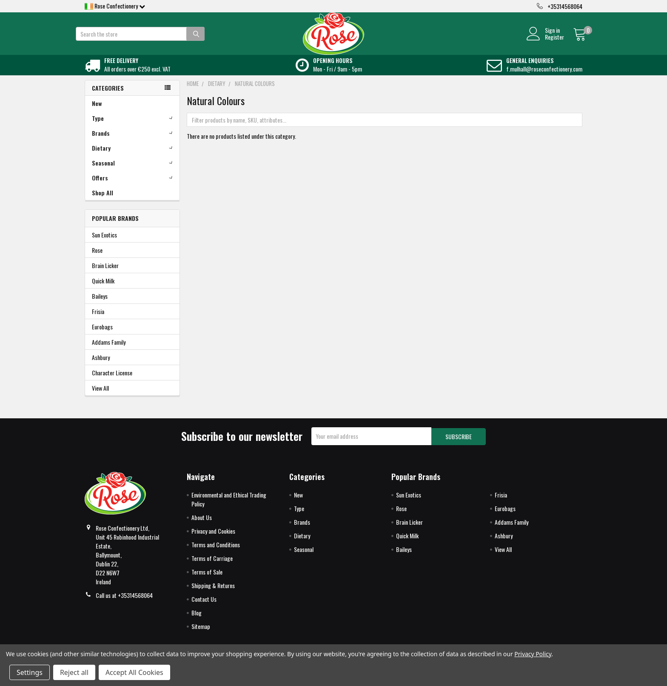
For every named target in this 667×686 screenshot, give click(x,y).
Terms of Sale (206, 580)
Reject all (74, 672)
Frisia (98, 320)
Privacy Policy (532, 654)
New (97, 112)
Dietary (134, 157)
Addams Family (108, 351)
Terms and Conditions (215, 553)
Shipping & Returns (213, 593)
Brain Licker (105, 274)
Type (134, 127)
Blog (196, 621)
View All (100, 397)
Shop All (102, 201)
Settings (30, 672)
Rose (97, 259)
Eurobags (102, 336)
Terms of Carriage (212, 566)
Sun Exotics (104, 244)
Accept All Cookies (134, 672)
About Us (201, 525)
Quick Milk (103, 290)
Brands (134, 142)
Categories (108, 97)
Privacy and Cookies (213, 539)
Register (545, 41)
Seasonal (134, 172)
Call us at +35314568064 (124, 603)
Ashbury (101, 366)
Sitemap (200, 634)
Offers (134, 187)
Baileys (100, 305)
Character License (112, 381)
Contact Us (204, 607)
